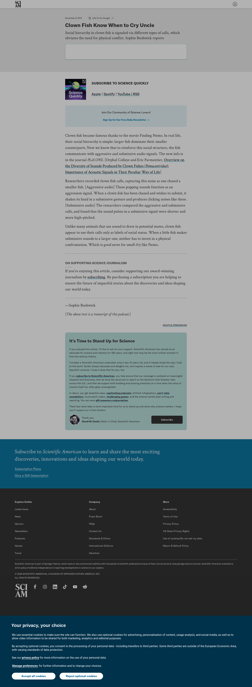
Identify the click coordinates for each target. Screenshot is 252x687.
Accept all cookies (33, 676)
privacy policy (30, 657)
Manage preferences (25, 665)
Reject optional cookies (81, 676)
